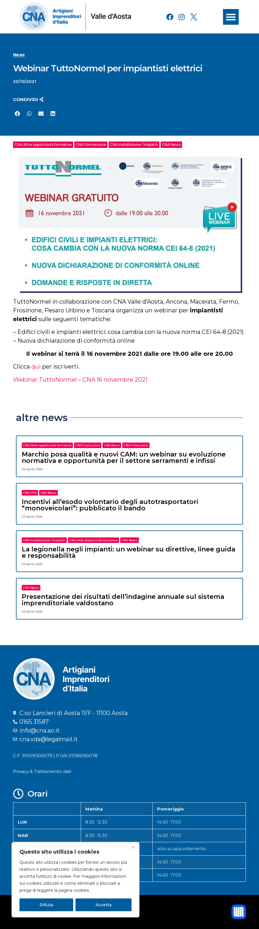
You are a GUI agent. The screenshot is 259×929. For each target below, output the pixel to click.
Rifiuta (46, 904)
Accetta (103, 904)
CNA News (171, 144)
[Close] (133, 847)
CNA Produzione (136, 445)
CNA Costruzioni (87, 445)
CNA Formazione (91, 144)
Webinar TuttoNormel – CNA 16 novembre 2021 (80, 379)
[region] (75, 879)
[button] (231, 17)
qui (36, 366)
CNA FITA (30, 493)
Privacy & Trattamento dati (42, 771)
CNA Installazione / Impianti (134, 144)
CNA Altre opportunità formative (43, 144)
